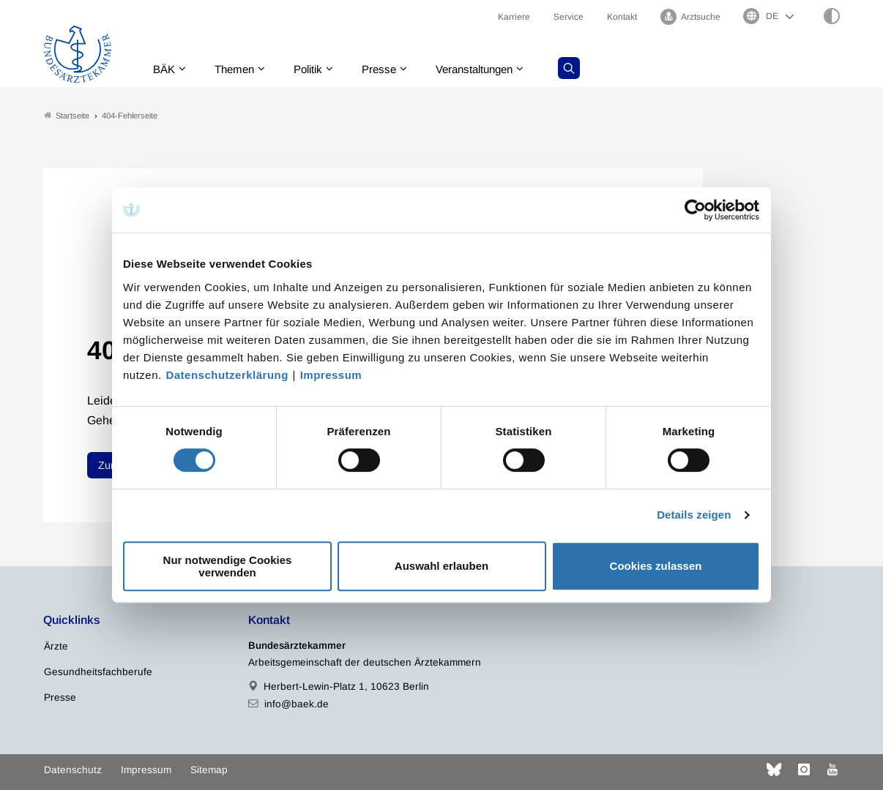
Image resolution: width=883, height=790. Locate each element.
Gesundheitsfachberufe (98, 672)
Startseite (66, 116)
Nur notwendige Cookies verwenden (227, 566)
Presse (391, 69)
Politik (318, 69)
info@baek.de (296, 704)
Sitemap (209, 769)
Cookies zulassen (656, 566)
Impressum (331, 375)
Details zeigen (694, 514)
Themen (240, 69)
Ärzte (56, 647)
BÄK (167, 69)
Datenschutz (73, 769)
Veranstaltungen (492, 69)
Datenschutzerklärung (226, 375)
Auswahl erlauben (441, 566)
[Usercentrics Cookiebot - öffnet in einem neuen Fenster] (696, 210)
